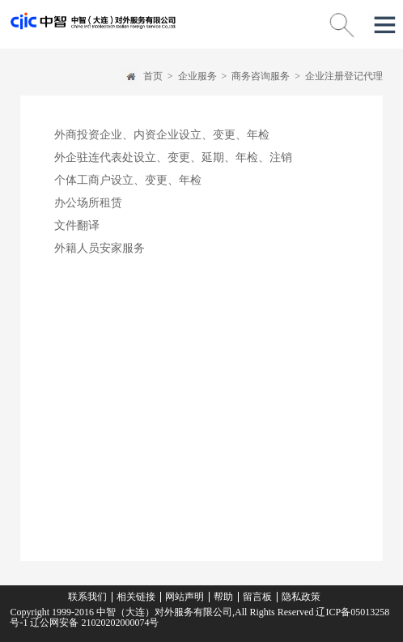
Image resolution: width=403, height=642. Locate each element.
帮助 (223, 596)
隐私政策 (301, 596)
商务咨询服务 (260, 76)
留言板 (257, 596)
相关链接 (136, 596)
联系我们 (87, 596)
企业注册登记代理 (344, 76)
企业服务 (197, 76)
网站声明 (184, 596)
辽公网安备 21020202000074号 (93, 622)
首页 (153, 76)
